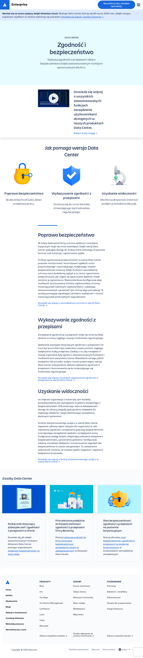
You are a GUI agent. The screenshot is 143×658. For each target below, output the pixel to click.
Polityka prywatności (78, 649)
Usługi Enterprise (115, 609)
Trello (42, 620)
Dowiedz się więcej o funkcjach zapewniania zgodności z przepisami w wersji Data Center (68, 379)
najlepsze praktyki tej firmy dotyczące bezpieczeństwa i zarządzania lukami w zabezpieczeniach (70, 544)
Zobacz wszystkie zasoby (120, 636)
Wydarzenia (11, 601)
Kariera (9, 595)
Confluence (45, 609)
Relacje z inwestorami (16, 612)
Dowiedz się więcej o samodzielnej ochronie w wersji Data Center (69, 304)
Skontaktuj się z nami (16, 629)
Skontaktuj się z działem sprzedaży (116, 5)
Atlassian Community (83, 597)
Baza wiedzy (79, 603)
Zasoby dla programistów (119, 603)
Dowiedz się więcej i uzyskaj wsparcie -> (82, 16)
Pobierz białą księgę (85, 133)
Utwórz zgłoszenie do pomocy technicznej (83, 634)
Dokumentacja (114, 597)
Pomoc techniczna (81, 586)
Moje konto (78, 614)
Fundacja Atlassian (15, 618)
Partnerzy (111, 586)
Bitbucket (44, 626)
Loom (42, 614)
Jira (41, 592)
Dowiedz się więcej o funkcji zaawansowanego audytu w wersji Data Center (68, 460)
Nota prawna (109, 649)
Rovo (42, 586)
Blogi (8, 607)
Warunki (95, 649)
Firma (8, 590)
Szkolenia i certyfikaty (117, 592)
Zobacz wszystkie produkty (53, 636)
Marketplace (79, 609)
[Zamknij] (138, 13)
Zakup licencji (79, 592)
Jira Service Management (51, 603)
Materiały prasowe (15, 624)
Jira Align (44, 597)
